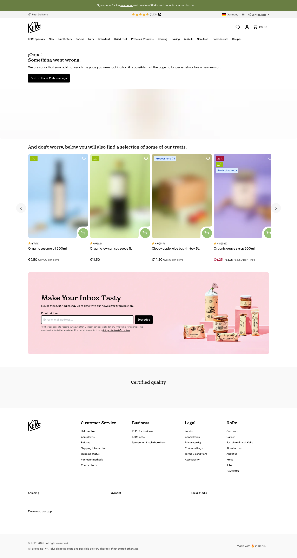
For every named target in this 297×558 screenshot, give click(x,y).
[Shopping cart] (260, 27)
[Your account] (247, 27)
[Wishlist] (237, 27)
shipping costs (64, 548)
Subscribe (144, 319)
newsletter (126, 5)
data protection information (116, 330)
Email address (50, 313)
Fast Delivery (38, 14)
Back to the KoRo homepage (49, 78)
